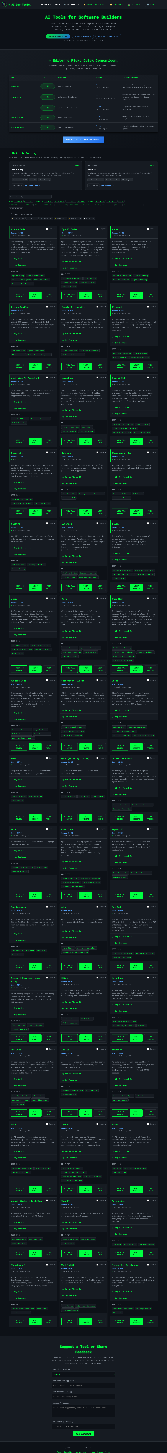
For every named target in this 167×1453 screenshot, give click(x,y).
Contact (92, 1448)
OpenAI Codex (16, 97)
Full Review (17, 185)
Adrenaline (118, 1197)
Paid (65, 205)
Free (51, 205)
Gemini (15, 756)
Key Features (20, 265)
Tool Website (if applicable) (66, 1388)
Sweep (115, 1121)
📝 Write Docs (89, 218)
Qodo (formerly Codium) (75, 756)
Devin (115, 523)
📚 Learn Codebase (18, 218)
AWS (103, 205)
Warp (13, 827)
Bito (13, 1121)
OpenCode (117, 905)
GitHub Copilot (18, 118)
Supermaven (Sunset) (73, 679)
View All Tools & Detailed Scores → (83, 140)
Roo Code (16, 1047)
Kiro (64, 597)
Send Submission (83, 1430)
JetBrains (110, 205)
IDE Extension (59, 201)
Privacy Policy (103, 1448)
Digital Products (83, 36)
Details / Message (60, 1399)
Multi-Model (28, 201)
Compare (52, 229)
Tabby (64, 1121)
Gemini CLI (118, 377)
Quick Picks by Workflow (23, 214)
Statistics (68, 1448)
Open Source (129, 205)
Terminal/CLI (70, 201)
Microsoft (119, 205)
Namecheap (17, 169)
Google (97, 205)
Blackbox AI (18, 1261)
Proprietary (139, 205)
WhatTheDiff (68, 1261)
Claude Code (16, 86)
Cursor (14, 108)
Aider (64, 905)
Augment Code (18, 679)
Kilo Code (67, 827)
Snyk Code (117, 975)
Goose (115, 679)
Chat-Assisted (111, 201)
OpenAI (82, 205)
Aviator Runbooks (122, 756)
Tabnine (66, 452)
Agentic (121, 201)
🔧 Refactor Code (46, 218)
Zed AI (65, 1047)
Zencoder (117, 1047)
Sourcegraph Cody (122, 452)
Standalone (18, 201)
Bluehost (92, 169)
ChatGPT (15, 523)
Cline (64, 975)
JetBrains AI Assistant (25, 377)
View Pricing (49, 295)
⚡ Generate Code (75, 218)
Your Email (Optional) (62, 1418)
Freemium (58, 205)
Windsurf (117, 307)
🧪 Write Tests (32, 218)
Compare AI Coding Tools (58, 36)
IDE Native (48, 201)
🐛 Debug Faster (60, 218)
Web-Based (80, 201)
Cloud (20, 205)
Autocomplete (100, 201)
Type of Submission (61, 1365)
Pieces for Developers (125, 1261)
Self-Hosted (29, 205)
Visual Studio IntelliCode (26, 1197)
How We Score (80, 1448)
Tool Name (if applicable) (65, 1377)
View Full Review (20, 295)
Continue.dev (18, 905)
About (59, 1448)
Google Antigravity (19, 127)
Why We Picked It (22, 259)
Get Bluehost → (107, 186)
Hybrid (37, 205)
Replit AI (117, 827)
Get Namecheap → (32, 186)
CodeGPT (65, 1197)
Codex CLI (17, 452)
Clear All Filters (16, 209)
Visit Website (35, 295)
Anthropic (89, 205)
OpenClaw (117, 597)
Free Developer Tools (108, 36)
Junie (14, 597)
